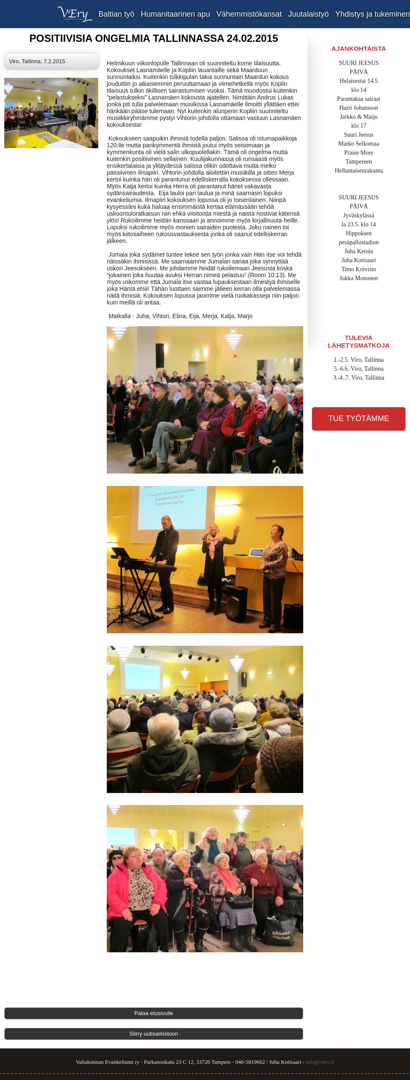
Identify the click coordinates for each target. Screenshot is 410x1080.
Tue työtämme (359, 418)
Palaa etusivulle (153, 1013)
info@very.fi (320, 1062)
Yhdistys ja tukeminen (372, 14)
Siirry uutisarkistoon (153, 1033)
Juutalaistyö (308, 14)
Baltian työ (117, 14)
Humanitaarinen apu (175, 14)
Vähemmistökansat (249, 14)
